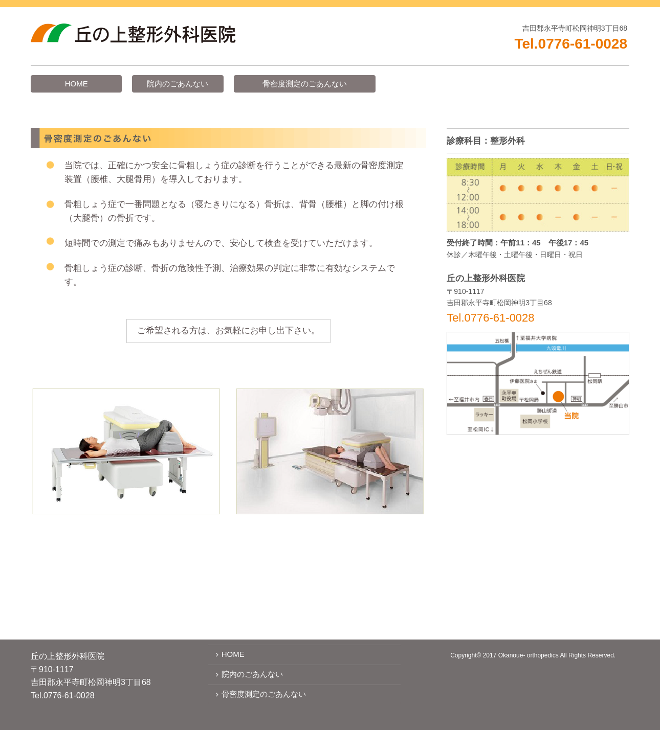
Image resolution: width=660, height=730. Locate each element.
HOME (76, 83)
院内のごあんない (177, 83)
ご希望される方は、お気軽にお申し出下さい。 (228, 330)
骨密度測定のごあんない (304, 83)
